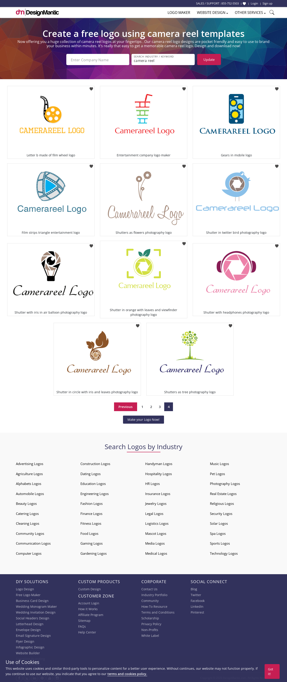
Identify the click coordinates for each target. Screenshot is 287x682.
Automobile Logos (30, 493)
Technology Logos (224, 552)
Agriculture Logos (29, 473)
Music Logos (219, 463)
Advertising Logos (29, 463)
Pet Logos (217, 473)
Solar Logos (219, 522)
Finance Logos (91, 512)
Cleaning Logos (27, 522)
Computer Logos (28, 552)
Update (209, 59)
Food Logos (89, 532)
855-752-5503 (230, 3)
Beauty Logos (26, 502)
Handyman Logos (158, 463)
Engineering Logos (94, 493)
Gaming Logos (91, 542)
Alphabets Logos (28, 482)
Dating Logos (90, 473)
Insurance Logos (157, 493)
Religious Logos (222, 502)
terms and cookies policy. (127, 674)
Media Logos (155, 542)
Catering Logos (27, 512)
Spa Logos (218, 532)
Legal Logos (154, 512)
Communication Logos (33, 542)
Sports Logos (220, 542)
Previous (126, 406)
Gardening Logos (93, 552)
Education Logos (93, 482)
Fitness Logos (90, 522)
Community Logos (30, 532)
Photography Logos (225, 482)
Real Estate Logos (223, 493)
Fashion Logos (91, 502)
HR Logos (152, 482)
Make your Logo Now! (143, 418)
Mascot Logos (155, 532)
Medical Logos (156, 552)
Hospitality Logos (158, 473)
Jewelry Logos (155, 502)
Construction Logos (95, 463)
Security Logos (221, 512)
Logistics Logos (156, 522)
